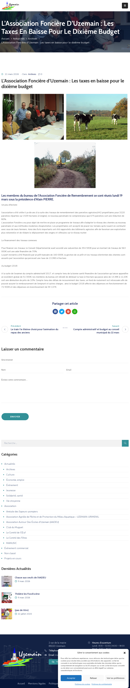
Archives (32, 38)
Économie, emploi (15, 480)
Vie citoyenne (13, 501)
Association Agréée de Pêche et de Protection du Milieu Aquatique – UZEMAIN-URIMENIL (52, 516)
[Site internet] (65, 360)
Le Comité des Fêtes (16, 537)
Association (10, 506)
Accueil (5, 38)
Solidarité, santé (14, 495)
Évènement (12, 485)
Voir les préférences (115, 678)
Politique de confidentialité (102, 684)
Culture (10, 474)
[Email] (97, 370)
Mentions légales (37, 683)
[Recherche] (61, 443)
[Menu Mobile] (125, 5)
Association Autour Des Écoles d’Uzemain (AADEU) (32, 522)
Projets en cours (12, 558)
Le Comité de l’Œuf (16, 532)
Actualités (19, 38)
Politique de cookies (82, 684)
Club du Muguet (14, 527)
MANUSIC (11, 543)
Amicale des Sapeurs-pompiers (22, 511)
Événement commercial (16, 548)
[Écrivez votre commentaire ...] (65, 390)
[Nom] (32, 370)
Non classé (10, 553)
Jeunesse (11, 490)
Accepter (71, 678)
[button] (124, 652)
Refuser (93, 678)
